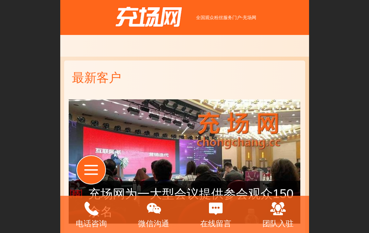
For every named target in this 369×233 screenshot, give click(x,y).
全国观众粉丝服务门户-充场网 (226, 17)
